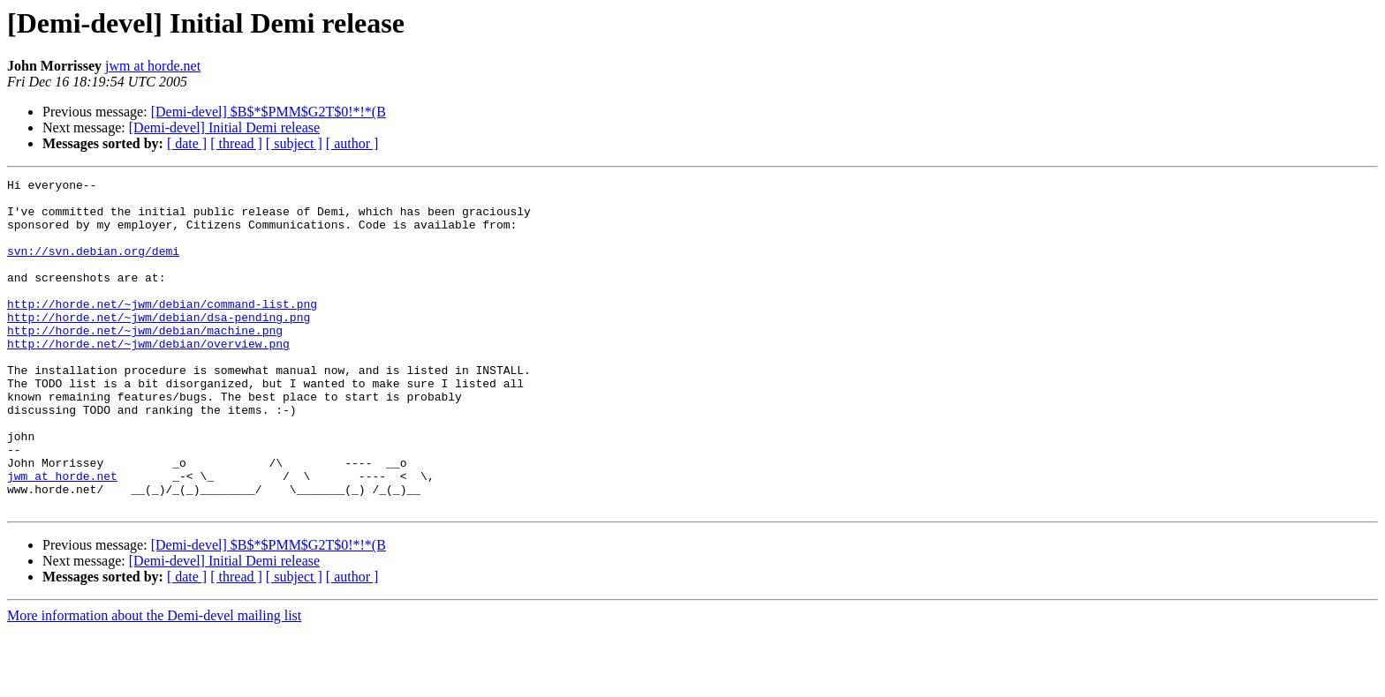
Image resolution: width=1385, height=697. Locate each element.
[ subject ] (294, 143)
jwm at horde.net (153, 65)
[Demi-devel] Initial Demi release (224, 127)
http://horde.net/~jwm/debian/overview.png (148, 378)
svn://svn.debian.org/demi (93, 266)
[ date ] (187, 143)
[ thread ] (236, 143)
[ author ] (352, 143)
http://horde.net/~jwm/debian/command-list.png (162, 330)
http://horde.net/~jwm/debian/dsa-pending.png (158, 346)
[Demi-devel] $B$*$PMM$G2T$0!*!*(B (268, 111)
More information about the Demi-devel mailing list (154, 681)
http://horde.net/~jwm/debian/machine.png (145, 362)
